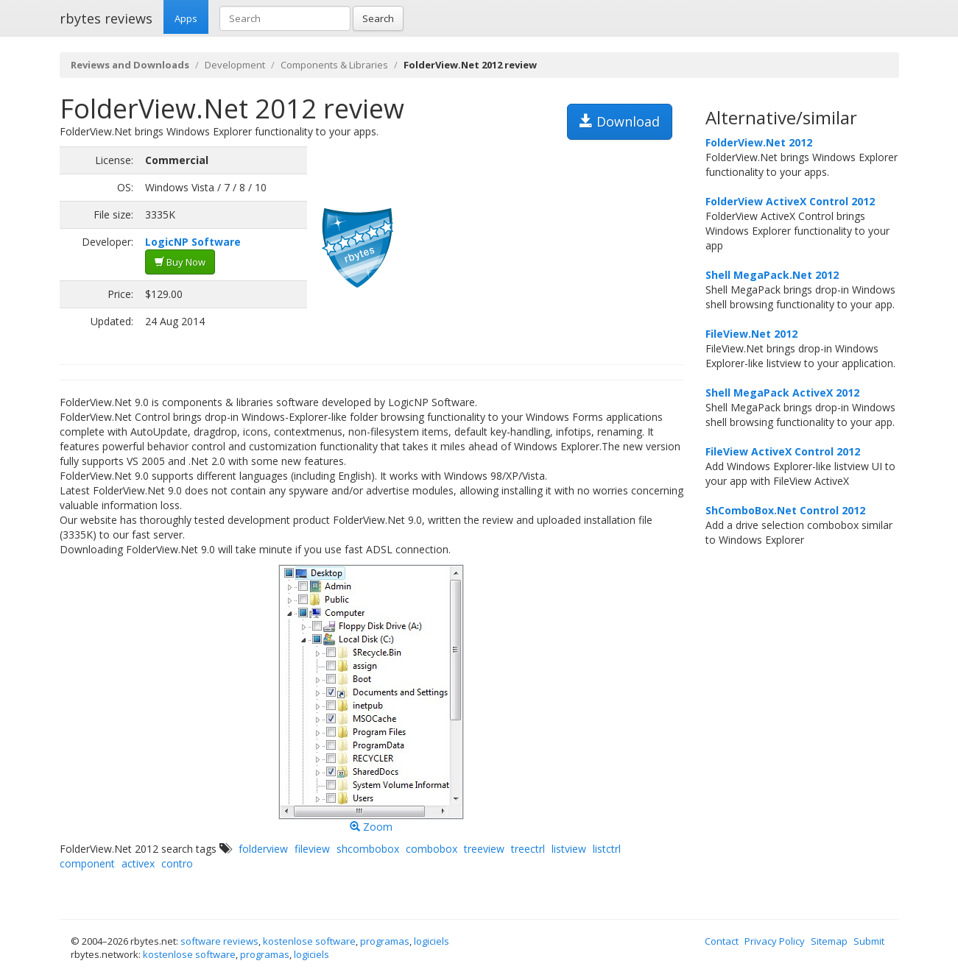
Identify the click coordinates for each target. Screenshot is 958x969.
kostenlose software (309, 941)
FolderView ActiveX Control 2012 (790, 201)
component (87, 863)
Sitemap (829, 941)
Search (378, 18)
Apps (186, 18)
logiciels (431, 941)
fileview (312, 849)
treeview (484, 849)
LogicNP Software (193, 242)
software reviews (219, 941)
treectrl (528, 849)
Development (235, 64)
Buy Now (180, 262)
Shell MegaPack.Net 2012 (772, 275)
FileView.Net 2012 (751, 334)
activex (138, 863)
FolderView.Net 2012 (758, 142)
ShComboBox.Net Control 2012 (785, 510)
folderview (263, 849)
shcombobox (368, 849)
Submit (868, 941)
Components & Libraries (334, 64)
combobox (431, 849)
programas (384, 941)
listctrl (607, 849)
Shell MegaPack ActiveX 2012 (782, 393)
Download (620, 121)
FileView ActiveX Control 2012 (782, 451)
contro (177, 863)
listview (569, 849)
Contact (722, 941)
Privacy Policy (774, 941)
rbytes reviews (106, 18)
